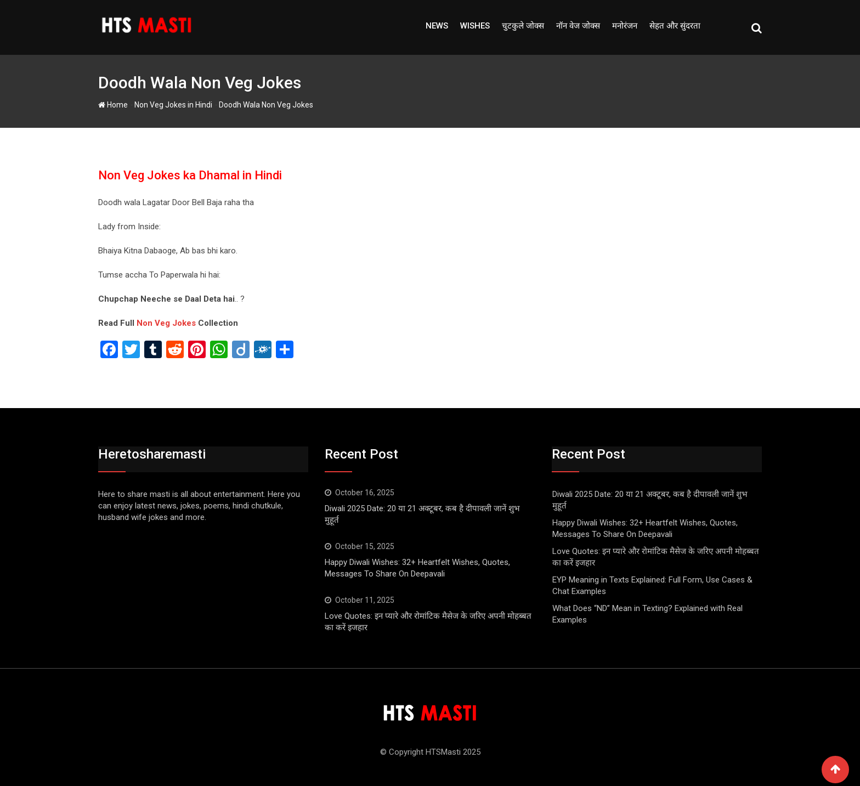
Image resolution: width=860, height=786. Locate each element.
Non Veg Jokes (166, 323)
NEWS (437, 26)
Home (113, 104)
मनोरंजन (624, 26)
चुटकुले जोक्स (523, 26)
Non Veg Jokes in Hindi (173, 104)
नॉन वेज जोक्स (578, 26)
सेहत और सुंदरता (674, 26)
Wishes (475, 26)
